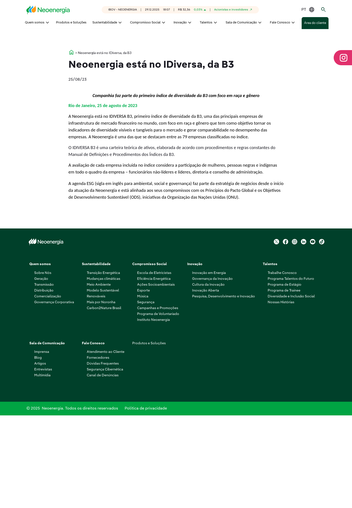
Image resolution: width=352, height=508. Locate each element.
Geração (41, 369)
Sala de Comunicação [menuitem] (241, 22)
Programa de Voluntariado (158, 404)
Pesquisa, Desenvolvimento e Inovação (223, 387)
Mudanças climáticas (103, 369)
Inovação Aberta (205, 381)
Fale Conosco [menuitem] (280, 22)
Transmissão (44, 375)
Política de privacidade (146, 500)
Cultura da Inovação (208, 375)
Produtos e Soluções (149, 434)
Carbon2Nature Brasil (104, 398)
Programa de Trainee (284, 381)
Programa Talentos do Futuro (291, 369)
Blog (38, 448)
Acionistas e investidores (231, 9)
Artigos (40, 454)
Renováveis (96, 387)
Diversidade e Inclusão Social (291, 387)
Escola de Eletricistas (154, 363)
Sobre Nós (42, 363)
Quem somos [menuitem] (34, 22)
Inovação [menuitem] (180, 22)
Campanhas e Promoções (157, 398)
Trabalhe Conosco (282, 363)
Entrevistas (43, 460)
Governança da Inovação (212, 369)
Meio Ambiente (99, 375)
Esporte (143, 381)
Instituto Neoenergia (153, 410)
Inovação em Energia (209, 363)
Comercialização (47, 387)
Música (142, 387)
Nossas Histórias (281, 393)
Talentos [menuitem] (206, 22)
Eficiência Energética (154, 369)
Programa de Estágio (284, 375)
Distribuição (44, 381)
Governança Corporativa (54, 393)
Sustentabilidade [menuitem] (104, 22)
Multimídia (42, 466)
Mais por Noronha (101, 393)
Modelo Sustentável (103, 381)
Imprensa (41, 442)
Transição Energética (103, 363)
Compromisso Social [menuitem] (145, 22)
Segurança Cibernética (105, 460)
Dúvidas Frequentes (103, 454)
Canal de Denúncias (103, 466)
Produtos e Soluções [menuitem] (71, 22)
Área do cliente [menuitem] (315, 23)
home (71, 143)
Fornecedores (98, 448)
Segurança (145, 393)
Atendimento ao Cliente (105, 442)
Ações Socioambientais (156, 375)
